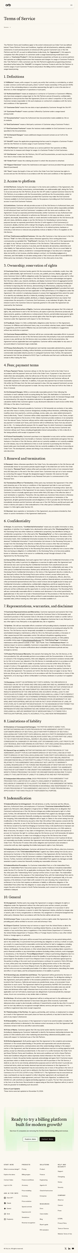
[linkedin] (69, 1248)
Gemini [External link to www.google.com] (7, 1209)
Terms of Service (63, 1228)
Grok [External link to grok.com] (7, 1214)
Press (59, 1210)
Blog (41, 1219)
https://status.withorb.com (32, 640)
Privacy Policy (62, 1223)
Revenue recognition (28, 1223)
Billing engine (26, 1174)
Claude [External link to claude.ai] (7, 1203)
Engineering (43, 1180)
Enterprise (43, 1196)
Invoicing (25, 1196)
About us (60, 1200)
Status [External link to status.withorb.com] (60, 1182)
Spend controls (27, 1207)
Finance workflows (28, 1180)
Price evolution (26, 1201)
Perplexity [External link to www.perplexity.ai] (8, 1219)
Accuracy (25, 1185)
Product (42, 1169)
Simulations (25, 1217)
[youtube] (73, 1248)
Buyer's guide (44, 1224)
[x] (65, 1248)
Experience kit (26, 1212)
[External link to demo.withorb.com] (30, 1139)
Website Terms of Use (65, 1234)
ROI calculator (44, 1230)
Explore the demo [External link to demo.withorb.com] (9, 1174)
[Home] (8, 5)
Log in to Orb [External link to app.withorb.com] (8, 1185)
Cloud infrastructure (46, 1190)
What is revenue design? (12, 1169)
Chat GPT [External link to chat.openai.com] (8, 1198)
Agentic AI (43, 1185)
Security (60, 1187)
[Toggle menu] (71, 5)
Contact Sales (8, 1180)
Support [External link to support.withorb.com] (60, 1171)
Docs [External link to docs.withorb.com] (41, 1208)
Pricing (24, 1169)
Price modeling (26, 1190)
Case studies (44, 1214)
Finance (42, 1174)
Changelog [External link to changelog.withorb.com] (61, 1177)
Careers (60, 1205)
